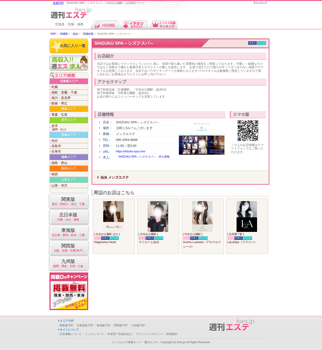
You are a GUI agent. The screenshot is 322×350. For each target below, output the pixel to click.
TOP (53, 33)
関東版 (68, 201)
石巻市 (56, 151)
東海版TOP (103, 325)
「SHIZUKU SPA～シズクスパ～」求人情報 (143, 156)
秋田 (55, 174)
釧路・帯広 (59, 103)
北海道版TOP (85, 325)
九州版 (68, 263)
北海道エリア (69, 81)
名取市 (56, 146)
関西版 (68, 248)
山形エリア (68, 179)
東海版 (68, 232)
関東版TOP (66, 325)
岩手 (70, 127)
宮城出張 (88, 33)
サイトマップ (260, 2)
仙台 (75, 33)
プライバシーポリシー (149, 334)
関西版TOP (121, 325)
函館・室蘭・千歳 (64, 92)
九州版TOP (138, 325)
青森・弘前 (59, 114)
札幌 (55, 87)
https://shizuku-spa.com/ (130, 151)
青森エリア (68, 109)
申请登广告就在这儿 (119, 334)
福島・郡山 (59, 163)
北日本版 (68, 217)
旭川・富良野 (61, 98)
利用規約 (171, 334)
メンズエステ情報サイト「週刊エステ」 (136, 342)
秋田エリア (68, 168)
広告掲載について (70, 334)
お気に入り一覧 (72, 46)
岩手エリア (68, 120)
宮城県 (64, 33)
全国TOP (58, 3)
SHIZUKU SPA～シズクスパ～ (124, 43)
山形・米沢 (59, 185)
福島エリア (68, 157)
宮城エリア (68, 135)
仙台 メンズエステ (114, 177)
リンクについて (94, 334)
